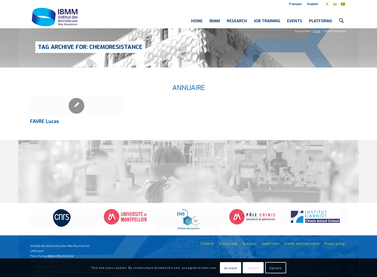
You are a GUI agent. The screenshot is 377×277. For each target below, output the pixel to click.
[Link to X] (327, 4)
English (312, 3)
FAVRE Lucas (44, 121)
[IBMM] (55, 16)
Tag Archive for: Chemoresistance (90, 47)
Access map (228, 243)
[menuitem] (295, 4)
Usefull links (270, 243)
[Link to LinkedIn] (335, 4)
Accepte (230, 268)
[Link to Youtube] (343, 4)
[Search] (341, 16)
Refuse (253, 268)
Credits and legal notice (301, 243)
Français (295, 3)
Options (275, 268)
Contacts (207, 243)
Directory (249, 243)
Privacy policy (334, 243)
